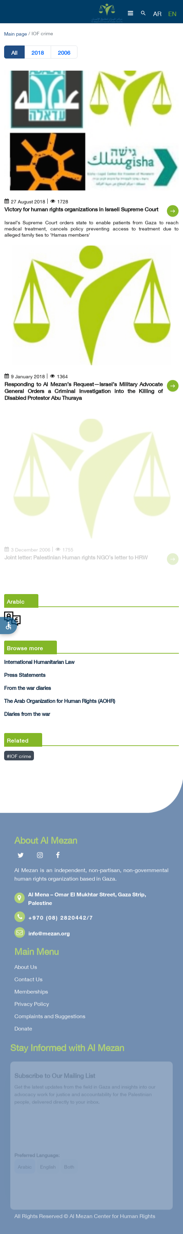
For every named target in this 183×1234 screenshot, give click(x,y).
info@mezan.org (42, 934)
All (14, 52)
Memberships (31, 993)
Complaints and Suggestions (49, 1017)
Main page (15, 33)
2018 (38, 52)
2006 (64, 52)
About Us (25, 968)
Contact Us (28, 980)
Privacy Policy (31, 1005)
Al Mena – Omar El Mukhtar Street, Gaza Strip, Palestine (80, 899)
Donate (23, 1029)
